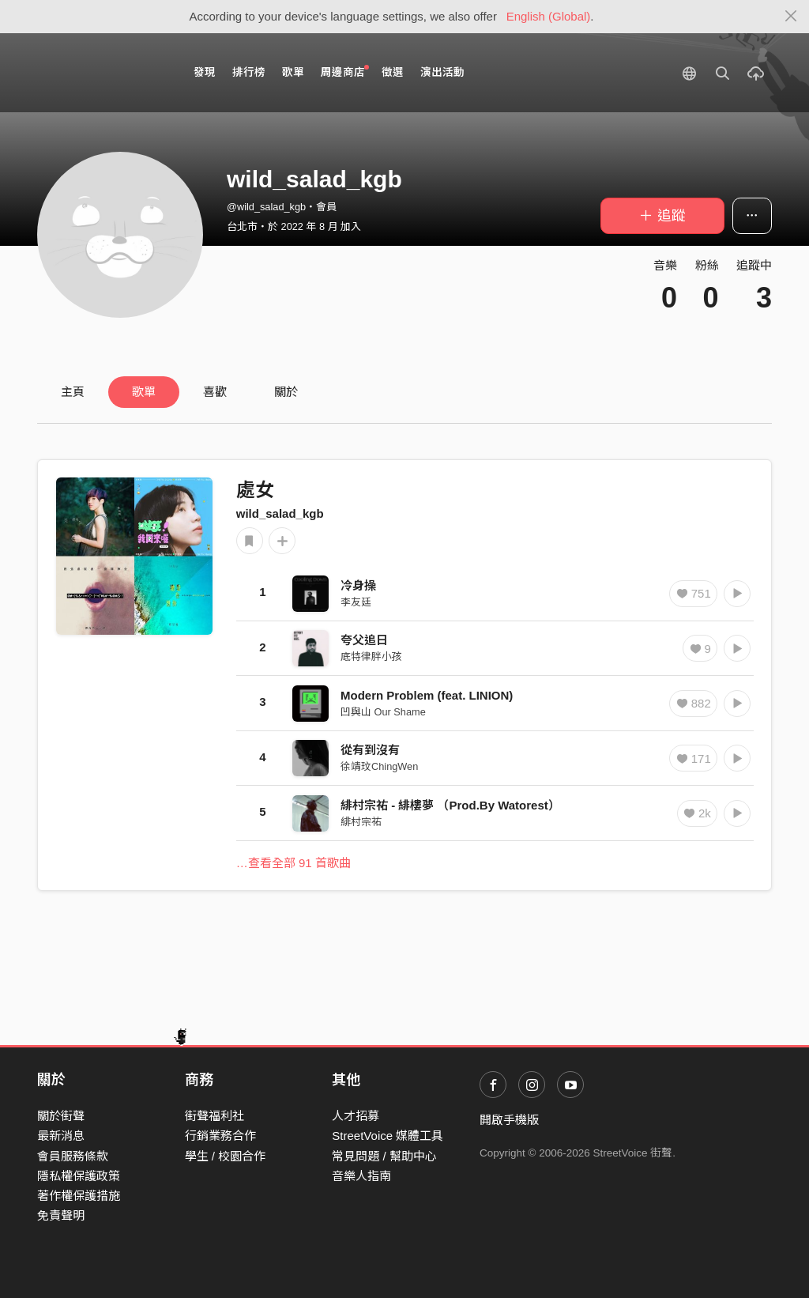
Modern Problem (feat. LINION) (427, 695)
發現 (205, 72)
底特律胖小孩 (371, 656)
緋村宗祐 (361, 822)
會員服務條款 (72, 1156)
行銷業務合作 (220, 1135)
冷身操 (358, 585)
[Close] (791, 16)
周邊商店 (345, 71)
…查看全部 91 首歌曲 (293, 863)
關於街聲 (61, 1116)
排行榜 (248, 72)
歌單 (293, 72)
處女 (255, 489)
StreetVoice (102, 73)
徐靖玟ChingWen (379, 766)
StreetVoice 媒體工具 (387, 1135)
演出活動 (442, 72)
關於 (286, 391)
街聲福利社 (214, 1116)
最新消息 (61, 1135)
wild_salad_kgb (280, 513)
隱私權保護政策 (78, 1176)
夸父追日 (364, 640)
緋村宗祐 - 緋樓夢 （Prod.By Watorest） (450, 805)
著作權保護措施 (78, 1195)
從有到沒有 (370, 750)
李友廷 (356, 602)
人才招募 (355, 1116)
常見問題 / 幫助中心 (384, 1156)
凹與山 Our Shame (383, 712)
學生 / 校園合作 (225, 1156)
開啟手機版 (509, 1119)
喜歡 (215, 391)
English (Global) (548, 16)
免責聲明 (61, 1215)
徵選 (393, 72)
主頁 (73, 391)
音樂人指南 (361, 1176)
